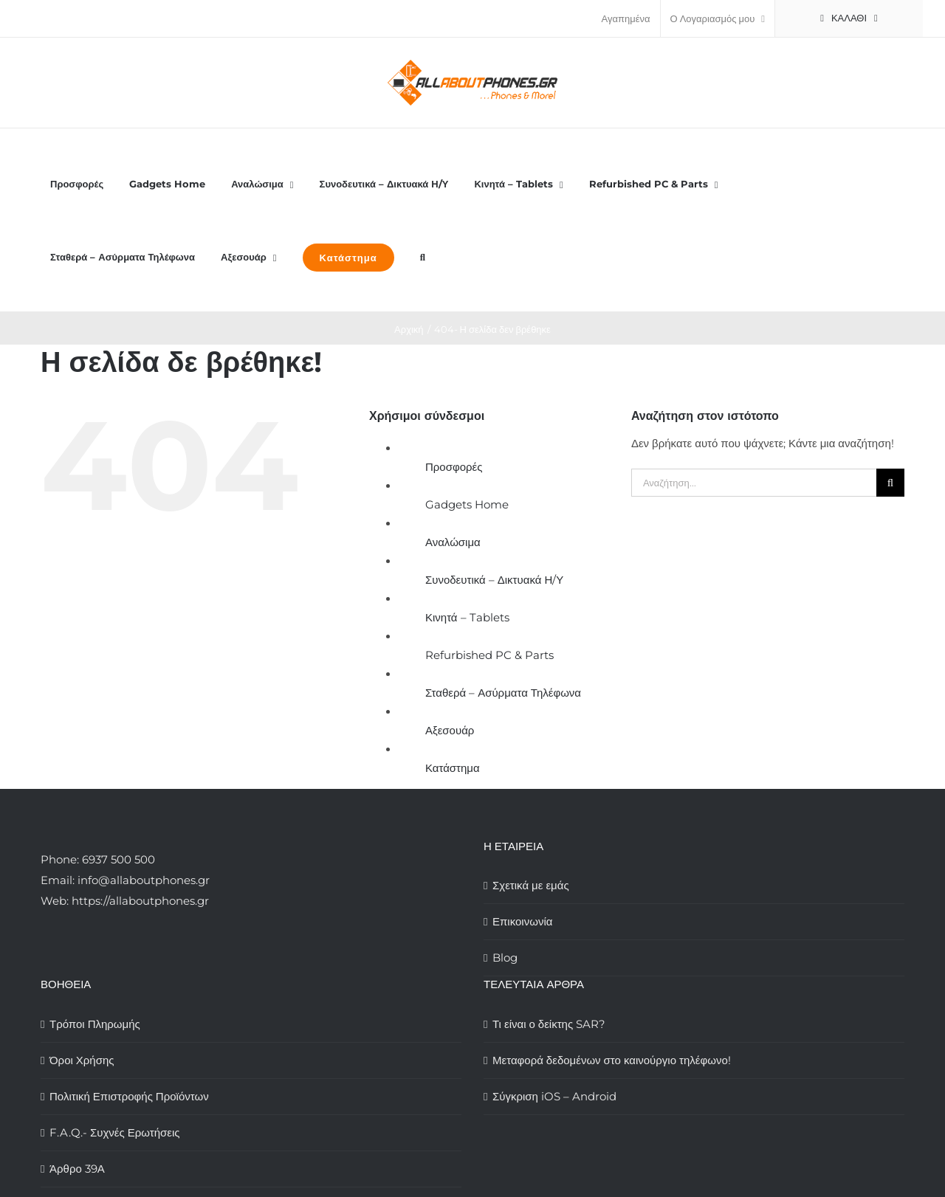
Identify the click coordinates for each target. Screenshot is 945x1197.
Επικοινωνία (522, 921)
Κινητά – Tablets (467, 617)
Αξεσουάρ (449, 730)
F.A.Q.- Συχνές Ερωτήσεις (114, 1132)
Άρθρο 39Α (77, 1169)
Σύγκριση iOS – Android (554, 1096)
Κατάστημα (452, 768)
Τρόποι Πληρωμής (94, 1024)
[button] (422, 256)
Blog (505, 958)
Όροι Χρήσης (81, 1060)
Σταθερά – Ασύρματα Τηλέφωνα (503, 693)
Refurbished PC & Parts (489, 655)
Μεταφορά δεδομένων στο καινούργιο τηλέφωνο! (611, 1060)
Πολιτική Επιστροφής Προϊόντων (129, 1096)
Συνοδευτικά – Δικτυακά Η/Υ (494, 580)
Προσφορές (453, 467)
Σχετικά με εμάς (530, 885)
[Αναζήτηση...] (753, 483)
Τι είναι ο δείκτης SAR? (548, 1024)
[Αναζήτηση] (890, 483)
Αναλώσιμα (453, 542)
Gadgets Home (467, 504)
